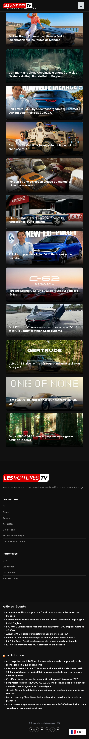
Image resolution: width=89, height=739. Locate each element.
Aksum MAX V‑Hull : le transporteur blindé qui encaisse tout (37, 633)
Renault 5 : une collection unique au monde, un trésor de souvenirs (41, 637)
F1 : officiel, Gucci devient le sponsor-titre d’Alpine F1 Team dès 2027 (42, 679)
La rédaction (15, 655)
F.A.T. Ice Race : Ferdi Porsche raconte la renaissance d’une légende (41, 641)
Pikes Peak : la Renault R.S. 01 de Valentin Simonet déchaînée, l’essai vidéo (44, 668)
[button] (81, 5)
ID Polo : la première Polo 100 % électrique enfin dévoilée (35, 644)
